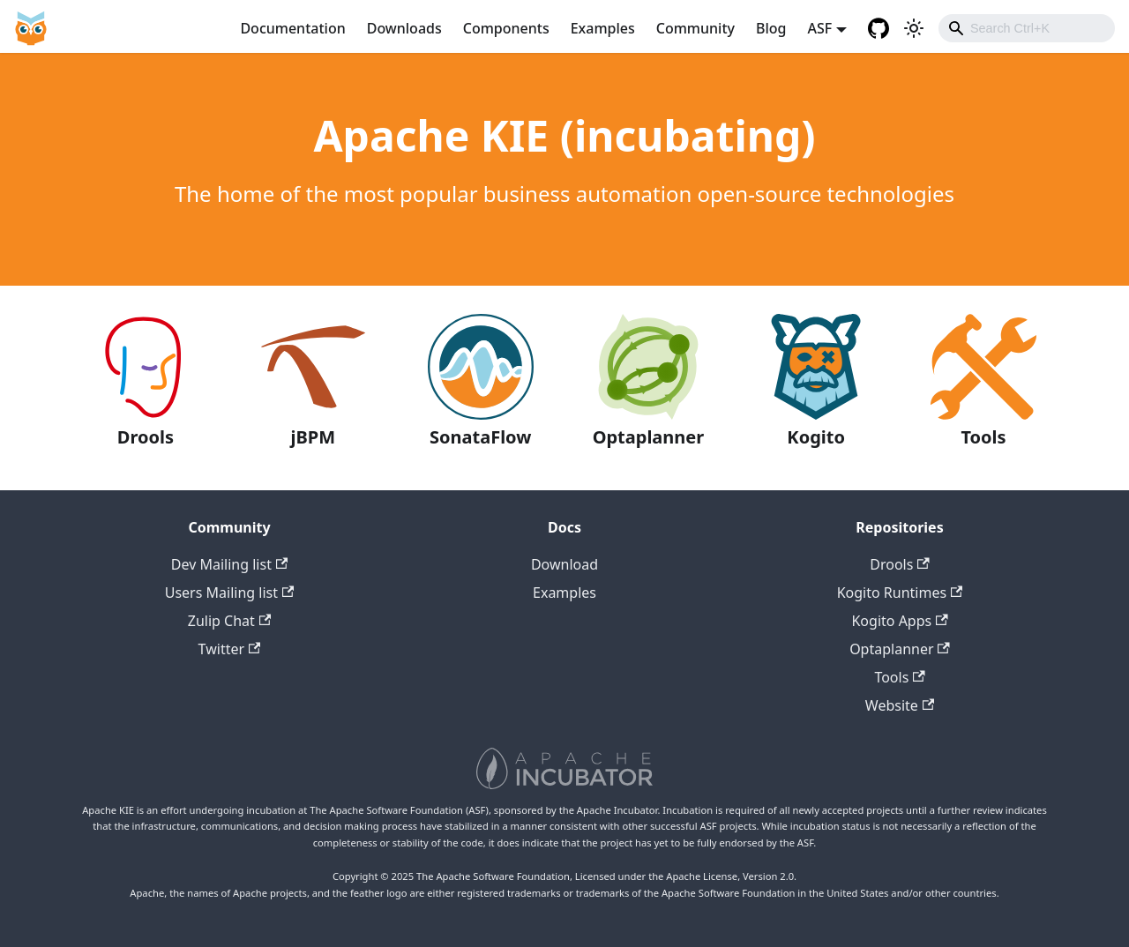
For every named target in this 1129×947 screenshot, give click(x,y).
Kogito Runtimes (900, 592)
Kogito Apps (899, 620)
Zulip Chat (229, 620)
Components (506, 28)
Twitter (229, 649)
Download (564, 564)
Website (899, 705)
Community (695, 28)
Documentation (292, 28)
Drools (899, 564)
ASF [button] (819, 28)
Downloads (404, 28)
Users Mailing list (230, 592)
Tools (899, 677)
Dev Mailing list (229, 564)
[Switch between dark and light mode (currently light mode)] (914, 28)
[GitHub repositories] (878, 28)
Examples (603, 28)
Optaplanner (899, 649)
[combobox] (1026, 28)
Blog (771, 28)
